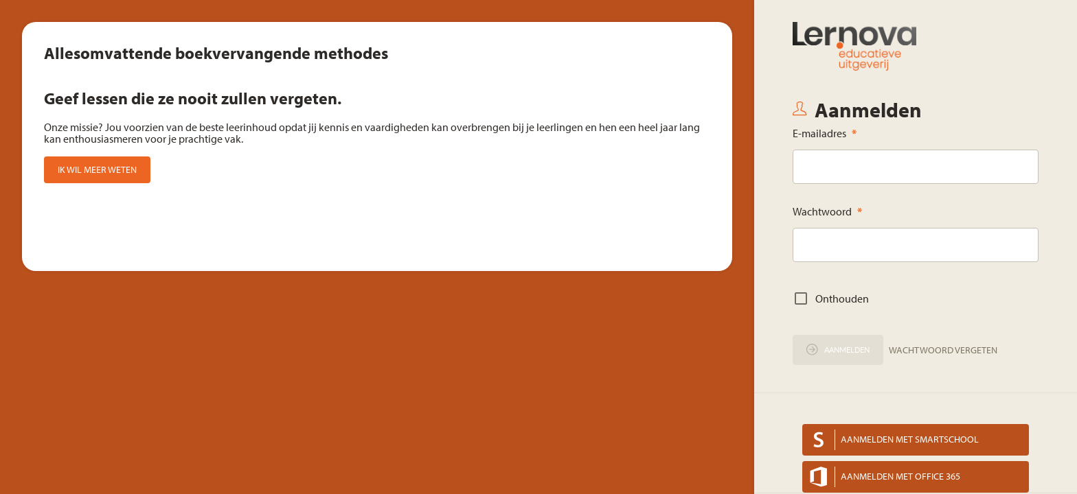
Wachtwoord (827, 211)
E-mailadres (825, 133)
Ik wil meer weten (97, 169)
